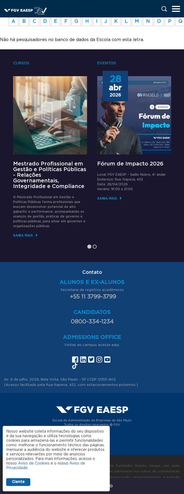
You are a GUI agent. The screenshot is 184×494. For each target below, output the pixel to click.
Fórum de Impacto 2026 (130, 164)
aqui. (115, 345)
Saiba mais (23, 235)
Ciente (18, 482)
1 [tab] (89, 247)
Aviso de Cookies (34, 463)
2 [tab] (95, 247)
